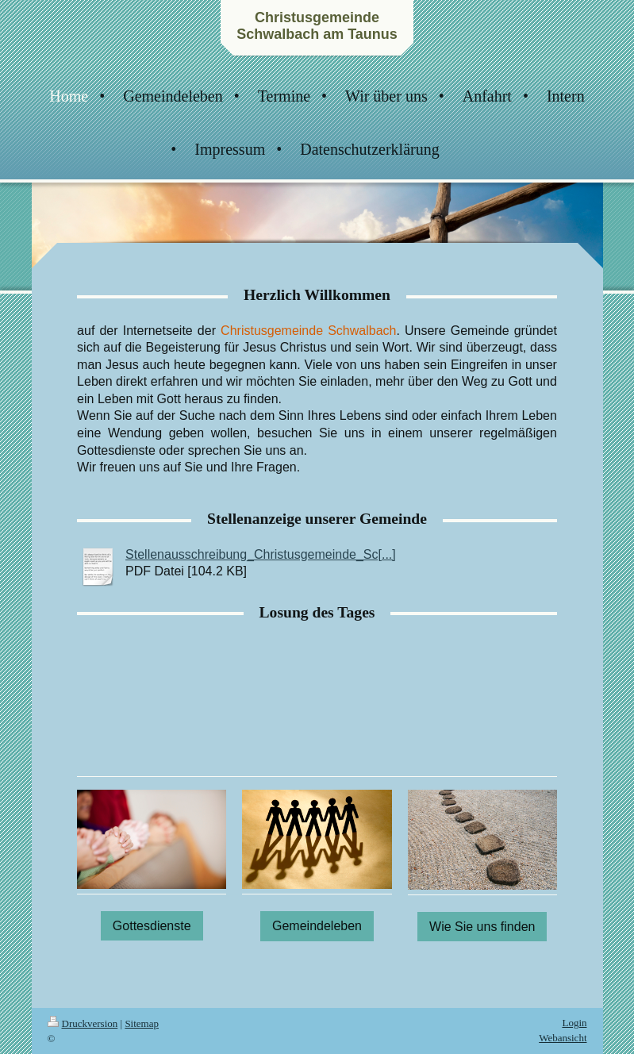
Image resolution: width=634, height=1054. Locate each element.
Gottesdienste (152, 926)
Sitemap (142, 1023)
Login (574, 1023)
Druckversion (83, 1023)
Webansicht (562, 1038)
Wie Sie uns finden (482, 926)
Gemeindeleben (317, 926)
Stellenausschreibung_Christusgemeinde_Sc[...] (260, 554)
